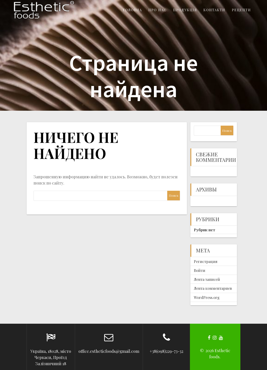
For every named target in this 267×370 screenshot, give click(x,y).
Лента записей (207, 279)
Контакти (214, 10)
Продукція (185, 10)
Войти (199, 270)
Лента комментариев (213, 288)
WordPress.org (207, 297)
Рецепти (241, 10)
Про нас (157, 10)
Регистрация (205, 261)
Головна (132, 10)
